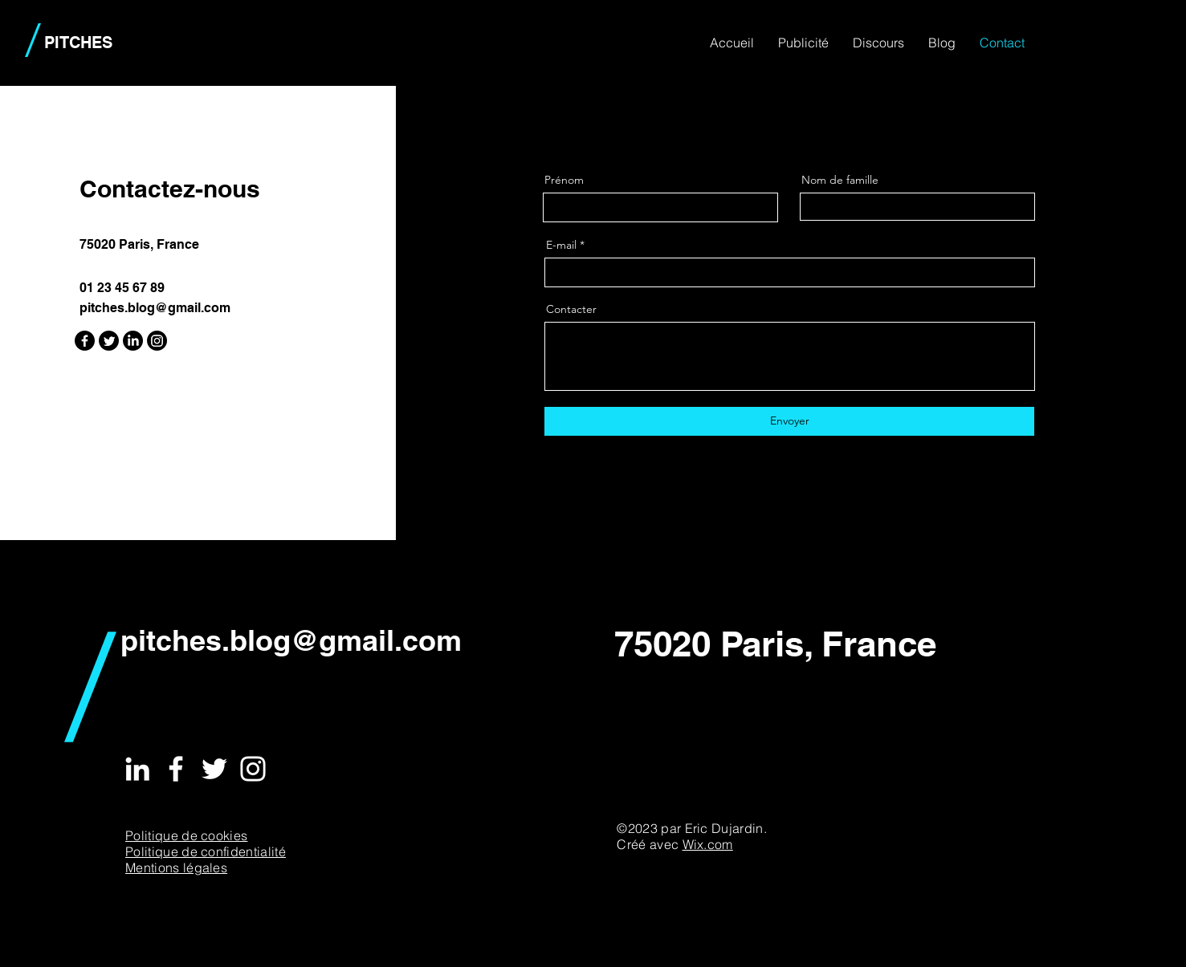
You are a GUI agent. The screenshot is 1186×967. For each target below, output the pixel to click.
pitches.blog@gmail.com (154, 307)
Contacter (571, 309)
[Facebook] (85, 341)
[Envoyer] (789, 421)
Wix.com (708, 844)
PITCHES (78, 42)
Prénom (564, 179)
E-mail (561, 244)
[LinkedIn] (133, 341)
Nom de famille (839, 179)
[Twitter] (109, 341)
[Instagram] (157, 341)
